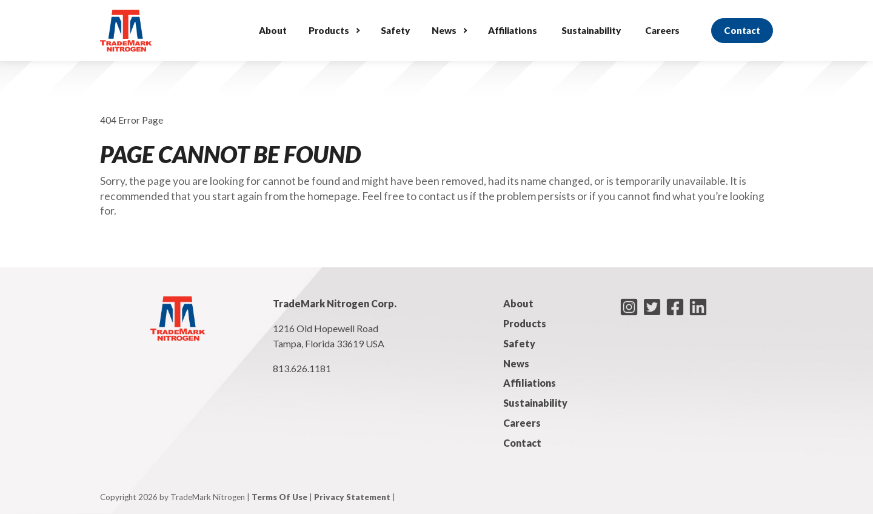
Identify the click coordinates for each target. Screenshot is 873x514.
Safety (395, 30)
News (444, 30)
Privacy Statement (352, 497)
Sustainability (591, 30)
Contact (742, 30)
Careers (662, 30)
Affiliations (512, 30)
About (273, 30)
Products (329, 30)
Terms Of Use (279, 497)
